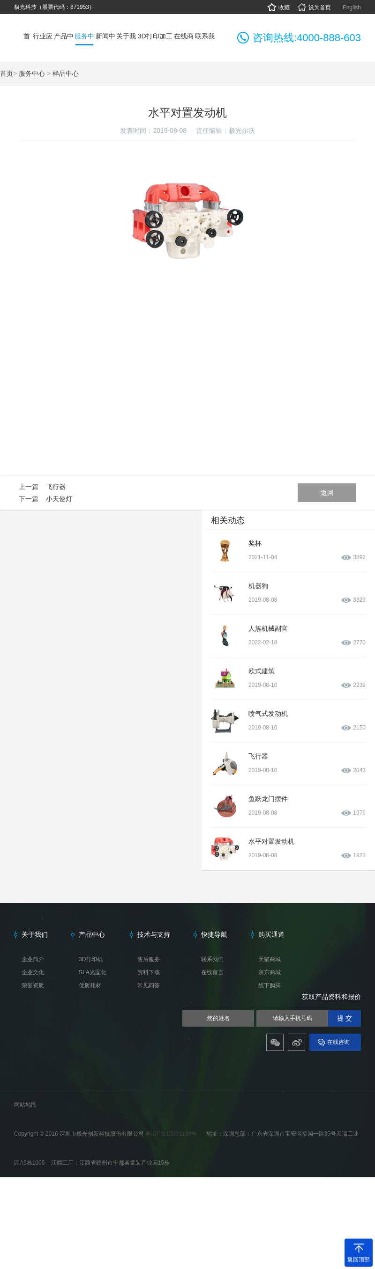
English (352, 7)
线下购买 (269, 985)
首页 (6, 73)
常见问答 (148, 985)
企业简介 (33, 959)
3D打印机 (91, 959)
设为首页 (314, 7)
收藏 (278, 7)
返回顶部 (358, 1259)
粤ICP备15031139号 (171, 1133)
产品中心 (92, 934)
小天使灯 (59, 499)
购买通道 (271, 934)
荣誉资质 (33, 985)
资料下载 (148, 972)
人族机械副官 (268, 628)
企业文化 (33, 972)
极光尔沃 (242, 130)
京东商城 (269, 972)
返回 (327, 492)
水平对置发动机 (271, 841)
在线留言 (212, 972)
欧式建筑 (261, 671)
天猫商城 (269, 959)
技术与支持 (153, 934)
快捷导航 (214, 934)
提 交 (344, 1018)
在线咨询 (338, 1042)
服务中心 (32, 73)
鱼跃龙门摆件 (268, 798)
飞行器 (56, 486)
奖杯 (255, 543)
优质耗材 (90, 985)
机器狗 (258, 586)
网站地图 (25, 1104)
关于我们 (35, 934)
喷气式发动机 (268, 713)
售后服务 (148, 959)
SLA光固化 (92, 972)
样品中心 (65, 73)
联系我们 (212, 959)
